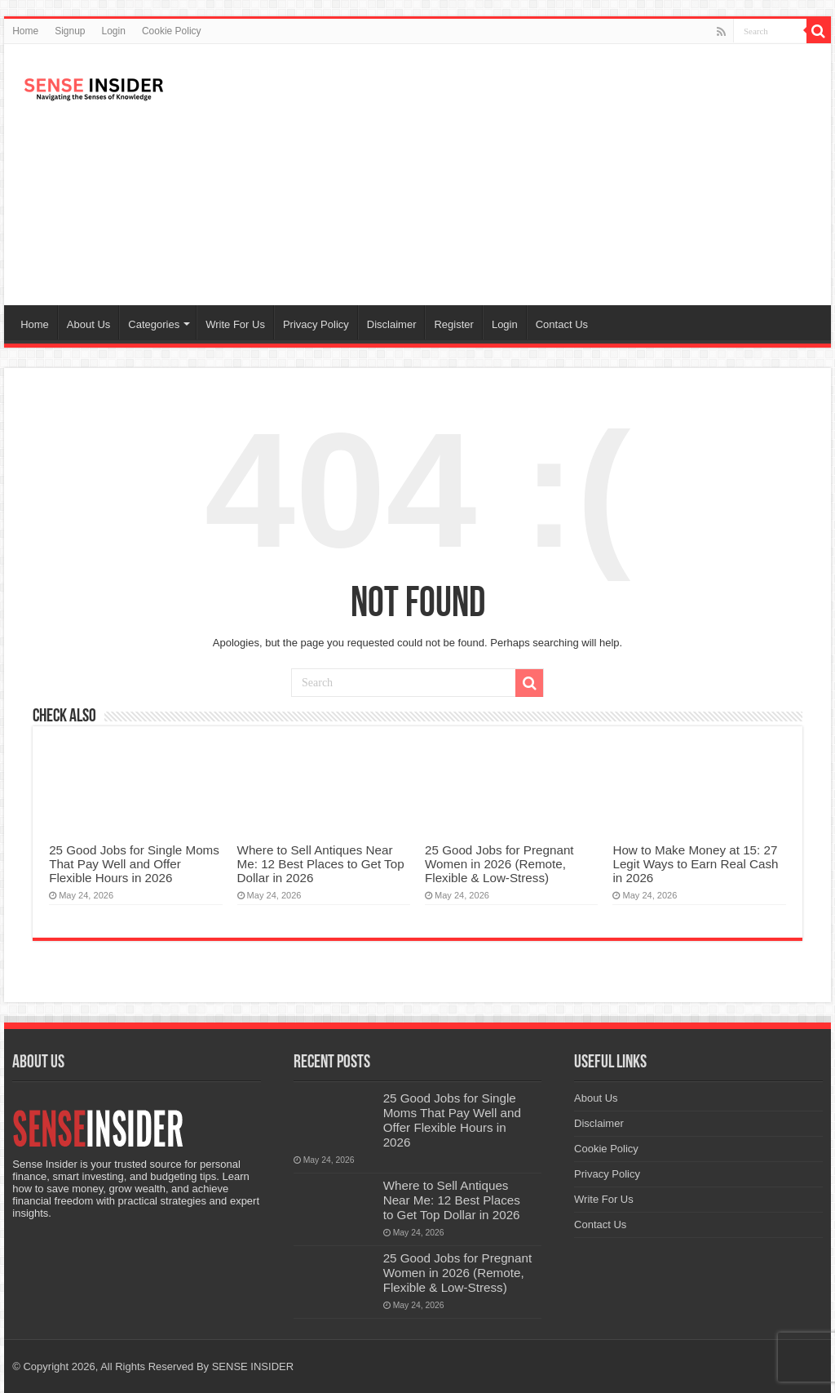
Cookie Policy (171, 31)
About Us (88, 324)
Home (25, 31)
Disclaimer (392, 324)
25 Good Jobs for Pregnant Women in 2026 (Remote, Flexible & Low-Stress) (499, 864)
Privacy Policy (316, 324)
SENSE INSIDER (253, 1366)
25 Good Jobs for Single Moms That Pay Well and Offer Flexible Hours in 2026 (134, 864)
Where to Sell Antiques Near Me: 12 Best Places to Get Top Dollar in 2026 (320, 864)
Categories (153, 324)
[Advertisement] (522, 174)
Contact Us (562, 324)
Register (453, 324)
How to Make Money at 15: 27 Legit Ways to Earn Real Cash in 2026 (695, 864)
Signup (70, 31)
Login (114, 31)
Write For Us (235, 324)
